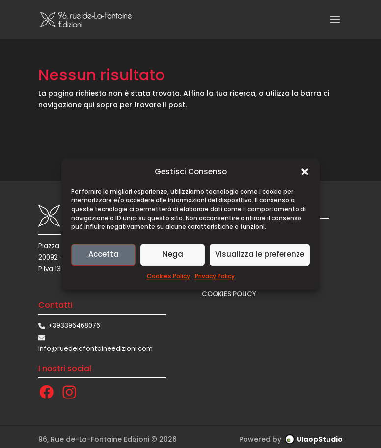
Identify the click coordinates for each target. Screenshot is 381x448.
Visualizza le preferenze (259, 254)
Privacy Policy (215, 276)
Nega (173, 254)
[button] (305, 171)
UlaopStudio (320, 439)
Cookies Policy (168, 276)
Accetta (103, 254)
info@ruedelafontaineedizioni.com (95, 348)
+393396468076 (74, 325)
